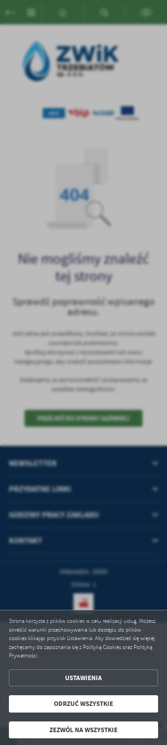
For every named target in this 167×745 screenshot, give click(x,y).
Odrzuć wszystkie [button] (83, 703)
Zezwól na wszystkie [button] (83, 729)
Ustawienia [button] (83, 677)
